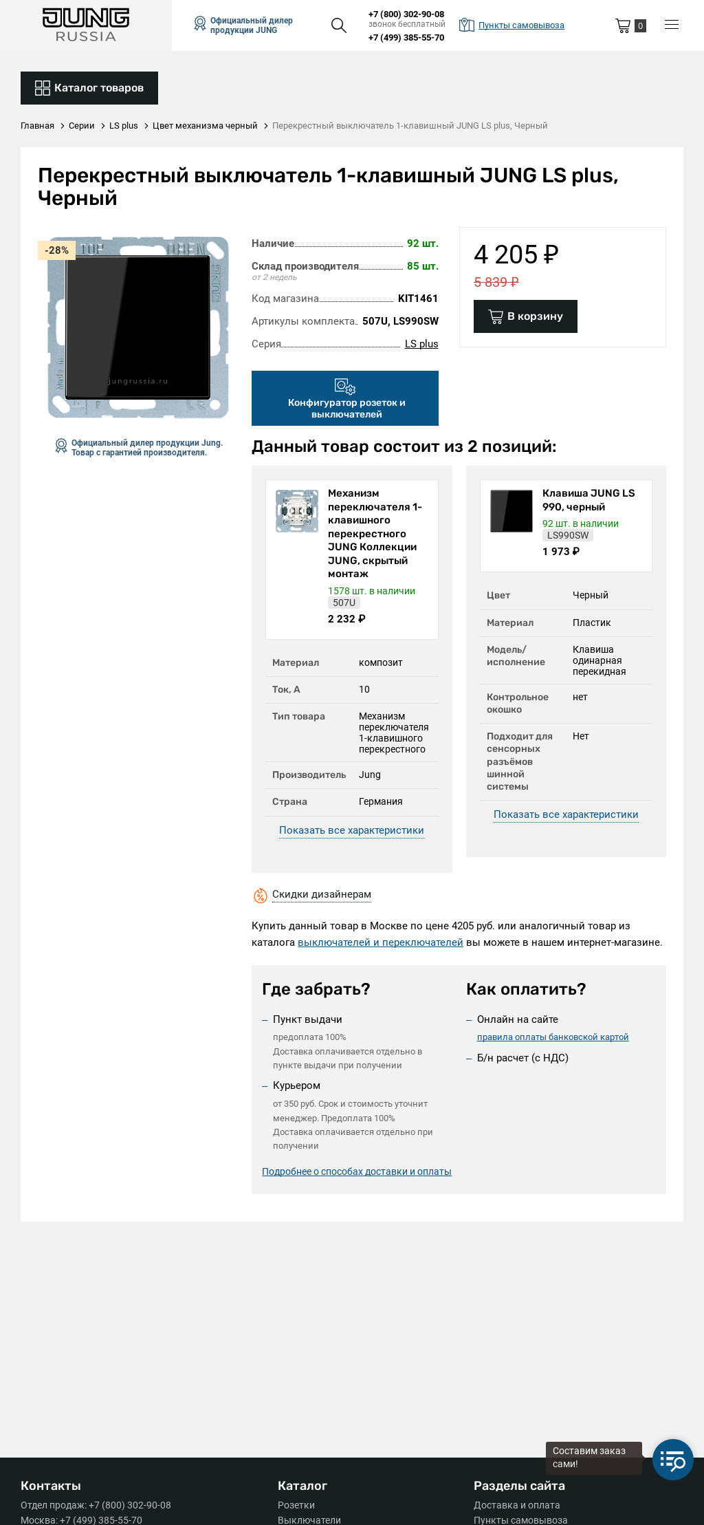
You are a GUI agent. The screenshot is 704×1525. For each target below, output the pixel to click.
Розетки (296, 1505)
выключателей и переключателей (380, 943)
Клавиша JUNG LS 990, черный (588, 500)
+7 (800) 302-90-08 (406, 14)
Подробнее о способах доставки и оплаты (357, 1172)
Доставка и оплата (517, 1505)
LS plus (422, 344)
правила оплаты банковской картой (553, 1037)
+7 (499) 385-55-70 (406, 37)
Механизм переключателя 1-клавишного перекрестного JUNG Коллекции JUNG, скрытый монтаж (375, 533)
